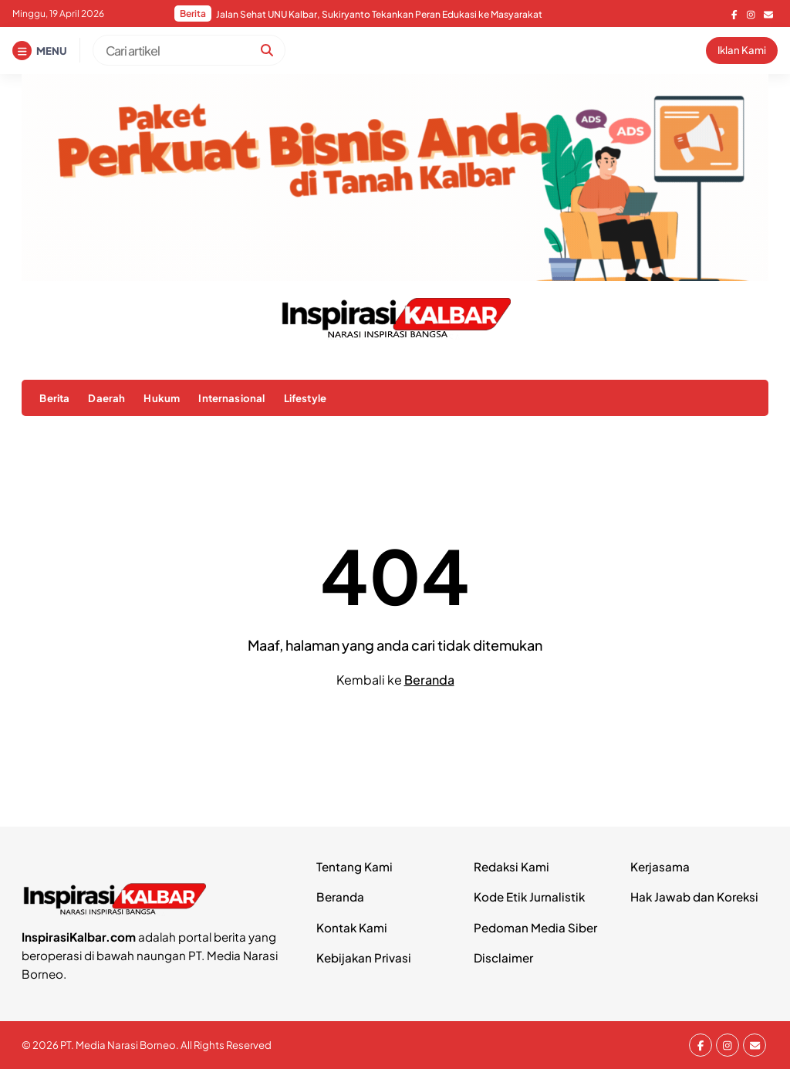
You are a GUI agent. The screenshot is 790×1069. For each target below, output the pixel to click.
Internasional (231, 397)
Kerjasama (660, 866)
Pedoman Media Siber (535, 927)
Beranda (429, 680)
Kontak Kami (351, 927)
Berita (54, 397)
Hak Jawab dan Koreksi (694, 896)
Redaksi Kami (511, 866)
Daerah (106, 397)
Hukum (161, 397)
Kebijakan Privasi (363, 957)
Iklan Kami (741, 49)
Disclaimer (503, 957)
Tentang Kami (354, 866)
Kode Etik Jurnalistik (529, 896)
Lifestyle (305, 397)
